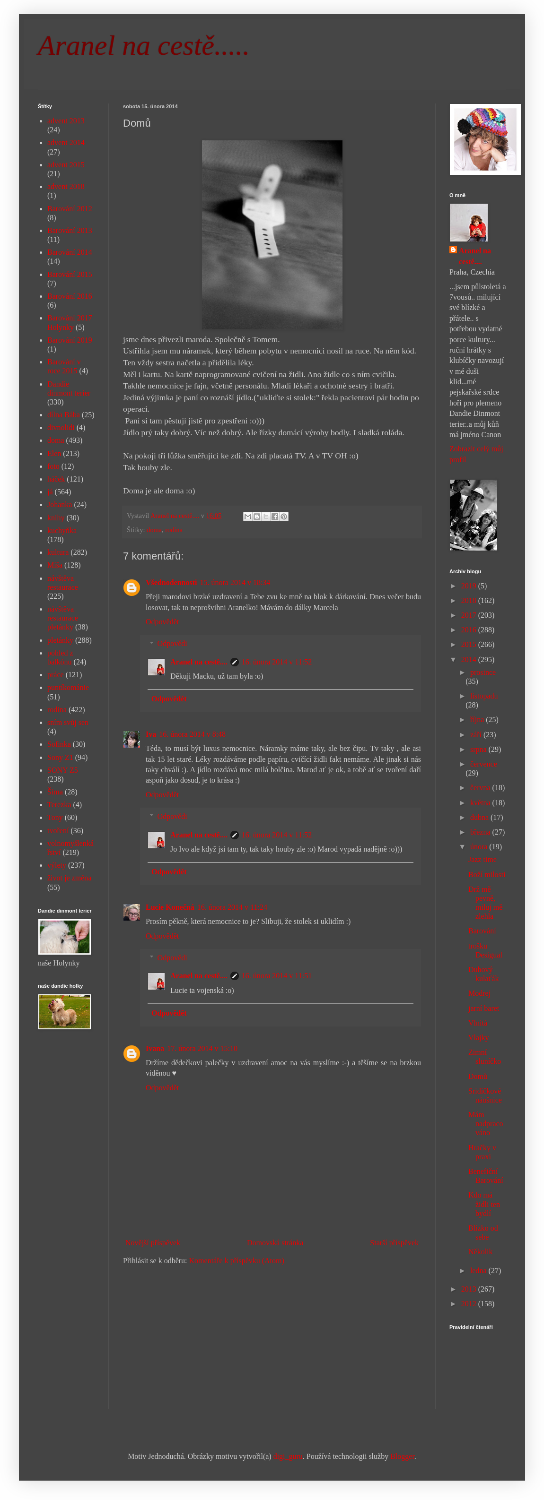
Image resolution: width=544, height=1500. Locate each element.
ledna (479, 1271)
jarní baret (483, 1008)
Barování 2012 (69, 209)
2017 (469, 615)
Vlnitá (477, 1023)
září (476, 735)
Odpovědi (172, 643)
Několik (480, 1252)
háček (56, 479)
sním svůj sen (67, 722)
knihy (55, 518)
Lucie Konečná (170, 907)
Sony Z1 (60, 757)
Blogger (402, 1456)
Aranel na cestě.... (199, 662)
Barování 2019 (69, 340)
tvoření (58, 831)
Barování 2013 (69, 230)
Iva (151, 734)
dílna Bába (63, 415)
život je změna (69, 878)
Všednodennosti (171, 582)
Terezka (59, 805)
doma (154, 530)
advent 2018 (66, 186)
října (478, 720)
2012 (469, 1304)
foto (53, 466)
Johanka (59, 504)
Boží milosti (487, 875)
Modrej (479, 993)
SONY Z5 (62, 770)
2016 (469, 630)
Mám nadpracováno (485, 1124)
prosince (483, 672)
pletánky (60, 640)
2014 (469, 659)
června (481, 788)
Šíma (55, 792)
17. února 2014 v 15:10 (202, 1048)
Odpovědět (162, 622)
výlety (56, 865)
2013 (469, 1289)
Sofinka (59, 744)
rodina (174, 530)
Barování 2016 (69, 296)
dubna (480, 817)
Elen (54, 453)
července (483, 764)
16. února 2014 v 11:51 (277, 976)
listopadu (484, 696)
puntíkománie (68, 687)
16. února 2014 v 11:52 (277, 662)
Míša (54, 565)
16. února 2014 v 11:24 (232, 907)
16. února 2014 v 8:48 (192, 734)
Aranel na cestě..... (144, 45)
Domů (477, 1076)
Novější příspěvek (152, 1243)
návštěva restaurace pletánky (62, 618)
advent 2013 (66, 121)
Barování (482, 931)
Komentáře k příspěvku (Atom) (236, 1261)
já (50, 492)
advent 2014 (66, 142)
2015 (469, 644)
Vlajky (478, 1038)
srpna (479, 749)
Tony (55, 817)
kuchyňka (62, 530)
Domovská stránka (275, 1243)
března (481, 832)
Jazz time (482, 859)
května (481, 803)
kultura (58, 552)
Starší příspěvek (394, 1243)
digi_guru (288, 1456)
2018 (469, 600)
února (479, 847)
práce (55, 675)
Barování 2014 (69, 252)
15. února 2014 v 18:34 (235, 582)
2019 (469, 586)
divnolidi (61, 427)
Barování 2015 (69, 274)
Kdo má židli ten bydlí (484, 1204)
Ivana (155, 1048)
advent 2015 (66, 165)
